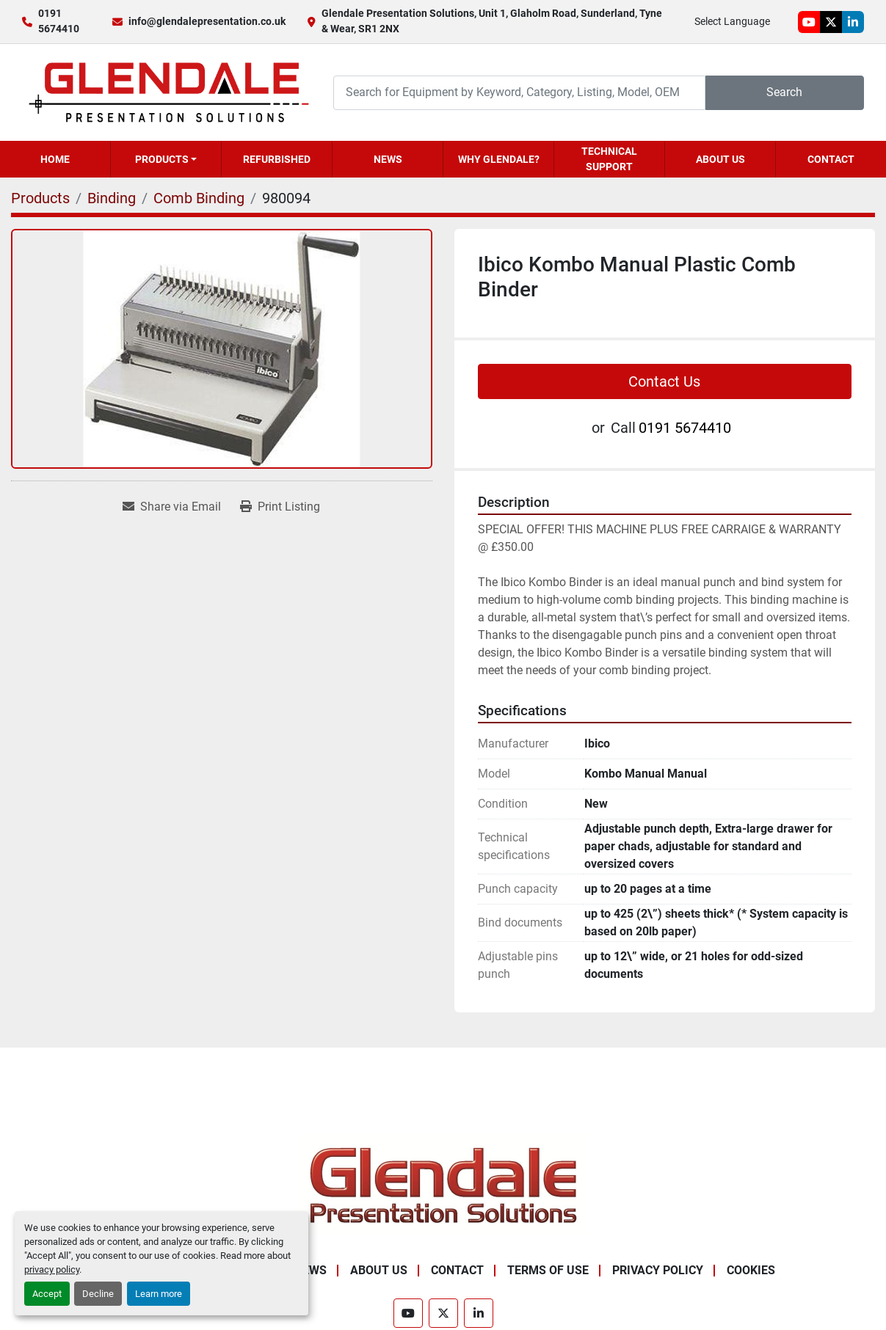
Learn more (158, 1293)
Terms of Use (548, 1270)
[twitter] (831, 22)
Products (162, 159)
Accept (47, 1293)
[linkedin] (853, 22)
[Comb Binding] (198, 198)
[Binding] (111, 198)
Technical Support (609, 158)
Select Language (732, 21)
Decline (98, 1293)
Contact (830, 159)
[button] (166, 159)
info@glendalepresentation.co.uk (207, 21)
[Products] (40, 198)
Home (55, 159)
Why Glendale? (499, 159)
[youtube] (809, 22)
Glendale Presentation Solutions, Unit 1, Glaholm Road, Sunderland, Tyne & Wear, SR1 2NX (492, 20)
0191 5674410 (58, 20)
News (388, 159)
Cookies (751, 1270)
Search (784, 92)
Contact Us (664, 381)
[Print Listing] (280, 507)
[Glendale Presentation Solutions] (443, 1185)
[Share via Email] (171, 507)
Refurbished (277, 159)
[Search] (519, 93)
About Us (720, 159)
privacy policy (51, 1269)
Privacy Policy (657, 1270)
